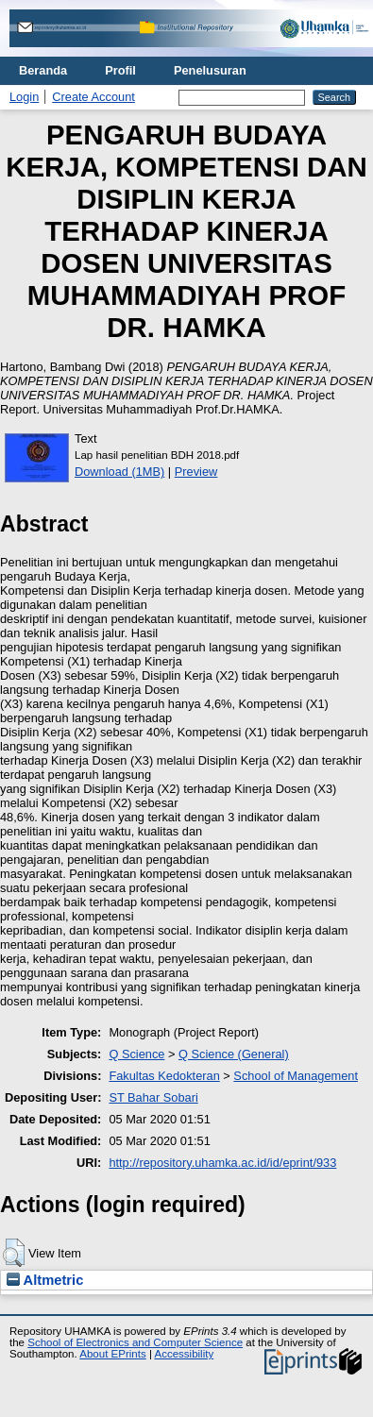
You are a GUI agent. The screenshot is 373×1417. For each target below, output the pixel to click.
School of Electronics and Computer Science (135, 1342)
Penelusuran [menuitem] (210, 70)
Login (24, 97)
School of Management (295, 1076)
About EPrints (112, 1353)
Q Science (136, 1054)
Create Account (93, 97)
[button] (14, 1253)
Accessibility (183, 1353)
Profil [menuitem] (120, 70)
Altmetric (45, 1280)
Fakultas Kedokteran (164, 1076)
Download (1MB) (119, 471)
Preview (196, 471)
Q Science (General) (233, 1054)
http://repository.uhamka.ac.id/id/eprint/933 (222, 1163)
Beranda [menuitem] (43, 70)
